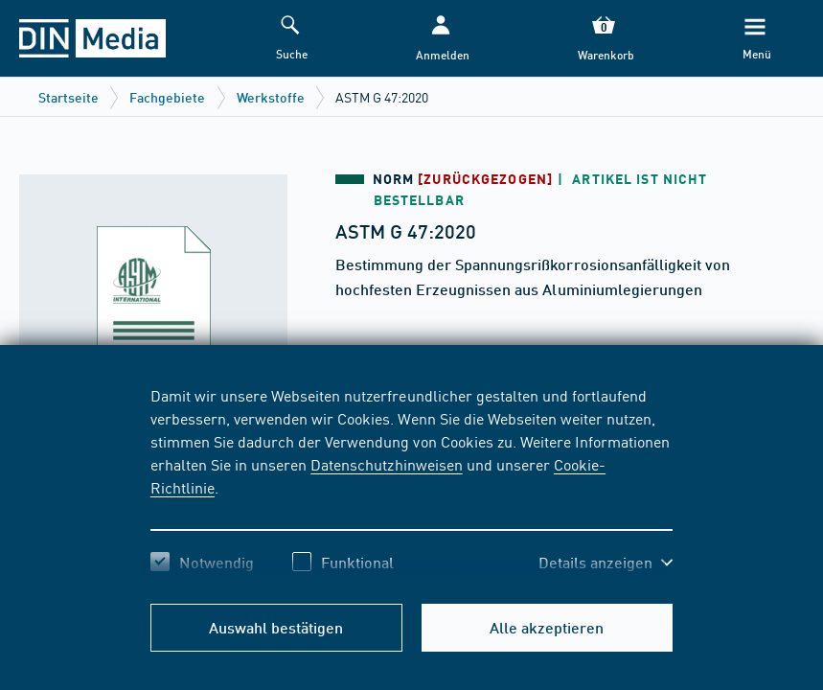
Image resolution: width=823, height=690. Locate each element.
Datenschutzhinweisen (386, 463)
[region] (411, 484)
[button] (441, 39)
